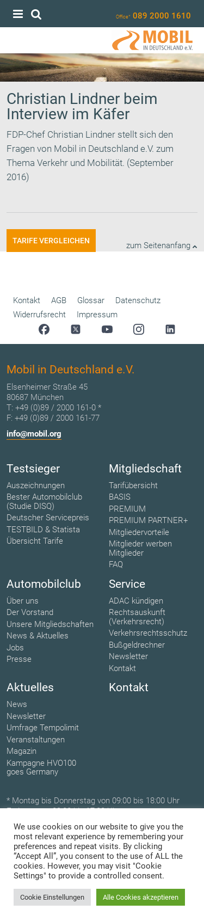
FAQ (116, 564)
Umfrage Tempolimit (43, 728)
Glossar (90, 300)
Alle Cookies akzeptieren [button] (140, 897)
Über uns (23, 601)
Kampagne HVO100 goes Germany (41, 767)
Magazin (21, 751)
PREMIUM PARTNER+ (148, 520)
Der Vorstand (30, 612)
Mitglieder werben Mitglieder (140, 548)
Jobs (15, 648)
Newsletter (128, 656)
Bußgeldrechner (137, 645)
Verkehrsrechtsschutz (148, 633)
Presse (19, 659)
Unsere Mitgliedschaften (50, 624)
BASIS (120, 497)
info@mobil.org (34, 434)
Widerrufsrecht (39, 314)
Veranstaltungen (36, 740)
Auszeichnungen (36, 485)
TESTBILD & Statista (43, 529)
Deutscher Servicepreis (48, 518)
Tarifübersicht (133, 485)
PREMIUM (127, 509)
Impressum (97, 314)
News (17, 704)
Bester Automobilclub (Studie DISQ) (44, 501)
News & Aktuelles (38, 636)
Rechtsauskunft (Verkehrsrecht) (137, 616)
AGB (58, 300)
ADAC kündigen (136, 601)
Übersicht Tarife (35, 541)
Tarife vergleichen (51, 240)
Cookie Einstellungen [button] (52, 897)
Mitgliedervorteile (139, 532)
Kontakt (26, 300)
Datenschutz (137, 300)
